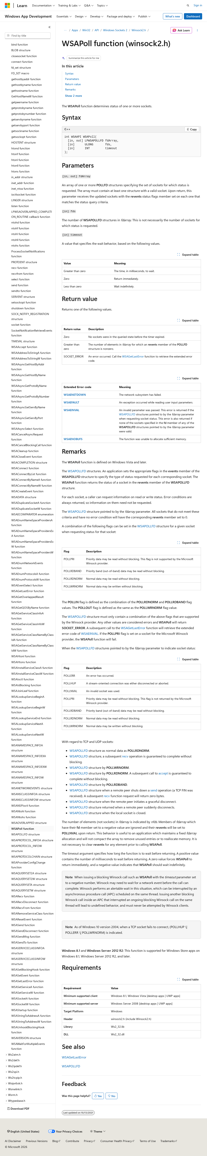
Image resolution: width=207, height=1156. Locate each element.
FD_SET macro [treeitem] (20, 73)
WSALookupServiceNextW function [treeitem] (27, 737)
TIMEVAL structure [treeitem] (23, 341)
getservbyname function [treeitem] (26, 119)
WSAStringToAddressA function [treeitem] (31, 1016)
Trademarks (168, 1141)
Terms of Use (148, 1141)
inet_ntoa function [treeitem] (22, 188)
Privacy (88, 1141)
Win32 (86, 30)
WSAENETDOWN (75, 395)
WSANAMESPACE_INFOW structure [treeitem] (27, 779)
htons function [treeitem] (20, 171)
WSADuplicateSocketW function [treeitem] (31, 508)
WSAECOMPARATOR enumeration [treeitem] (32, 514)
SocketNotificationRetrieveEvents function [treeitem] (31, 333)
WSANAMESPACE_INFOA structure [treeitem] (27, 747)
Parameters (72, 79)
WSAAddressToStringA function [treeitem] (31, 353)
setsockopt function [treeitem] (23, 302)
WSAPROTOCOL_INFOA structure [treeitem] (32, 840)
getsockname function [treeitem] (25, 131)
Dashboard (193, 16)
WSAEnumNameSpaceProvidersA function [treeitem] (32, 522)
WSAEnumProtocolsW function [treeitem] (30, 579)
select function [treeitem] (20, 279)
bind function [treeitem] (19, 44)
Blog (55, 1141)
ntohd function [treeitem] (20, 222)
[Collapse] (49, 27)
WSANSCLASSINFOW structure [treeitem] (31, 800)
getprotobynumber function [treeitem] (28, 114)
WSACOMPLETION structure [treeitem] (29, 462)
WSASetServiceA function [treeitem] (27, 987)
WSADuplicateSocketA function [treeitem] (31, 503)
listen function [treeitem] (20, 206)
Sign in (198, 5)
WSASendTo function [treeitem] (24, 942)
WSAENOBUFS (73, 439)
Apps (75, 30)
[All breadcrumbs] (65, 30)
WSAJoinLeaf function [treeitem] (25, 691)
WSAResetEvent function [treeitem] (26, 919)
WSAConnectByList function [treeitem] (28, 474)
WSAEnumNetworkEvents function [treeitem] (27, 565)
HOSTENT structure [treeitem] (23, 142)
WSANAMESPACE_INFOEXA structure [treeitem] (28, 758)
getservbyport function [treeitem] (25, 125)
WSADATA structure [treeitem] (23, 497)
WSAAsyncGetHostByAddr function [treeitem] (27, 366)
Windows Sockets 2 (115, 30)
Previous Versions (37, 1141)
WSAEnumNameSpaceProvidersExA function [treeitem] (32, 533)
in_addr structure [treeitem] (22, 177)
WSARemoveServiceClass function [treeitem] (32, 913)
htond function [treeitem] (20, 148)
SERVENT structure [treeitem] (23, 297)
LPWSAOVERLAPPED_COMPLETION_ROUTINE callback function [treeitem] (31, 214)
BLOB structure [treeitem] (20, 50)
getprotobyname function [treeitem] (27, 108)
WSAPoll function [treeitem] (22, 829)
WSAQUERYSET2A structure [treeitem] (28, 873)
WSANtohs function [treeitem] (23, 817)
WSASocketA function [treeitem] (25, 998)
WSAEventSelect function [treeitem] (27, 585)
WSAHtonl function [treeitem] (23, 656)
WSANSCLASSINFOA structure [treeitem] (30, 794)
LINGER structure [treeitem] (22, 200)
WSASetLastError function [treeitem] (27, 981)
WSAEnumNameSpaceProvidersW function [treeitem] (32, 554)
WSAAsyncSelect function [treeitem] (27, 429)
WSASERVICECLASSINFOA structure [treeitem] (27, 950)
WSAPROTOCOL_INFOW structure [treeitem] (26, 848)
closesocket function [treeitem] (24, 56)
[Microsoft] (7, 5)
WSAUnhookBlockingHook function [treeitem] (27, 1029)
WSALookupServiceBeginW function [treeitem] (28, 709)
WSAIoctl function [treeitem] (22, 679)
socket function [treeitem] (21, 324)
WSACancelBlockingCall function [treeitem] (31, 445)
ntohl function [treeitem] (20, 234)
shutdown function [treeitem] (23, 308)
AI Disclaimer (13, 1141)
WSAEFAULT (71, 402)
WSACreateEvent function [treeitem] (27, 491)
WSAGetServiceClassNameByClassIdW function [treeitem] (32, 647)
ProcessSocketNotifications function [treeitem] (28, 253)
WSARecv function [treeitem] (22, 896)
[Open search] (188, 5)
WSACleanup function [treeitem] (25, 451)
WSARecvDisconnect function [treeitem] (29, 902)
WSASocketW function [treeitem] (25, 1004)
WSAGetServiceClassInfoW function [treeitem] (27, 626)
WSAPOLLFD (127, 414)
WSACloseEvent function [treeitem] (26, 456)
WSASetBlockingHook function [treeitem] (30, 969)
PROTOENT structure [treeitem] (24, 262)
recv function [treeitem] (19, 268)
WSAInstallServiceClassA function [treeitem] (32, 668)
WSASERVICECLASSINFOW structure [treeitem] (28, 961)
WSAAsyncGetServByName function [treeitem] (28, 409)
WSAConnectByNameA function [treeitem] (31, 480)
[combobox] (28, 35)
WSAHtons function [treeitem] (23, 662)
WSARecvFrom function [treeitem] (26, 908)
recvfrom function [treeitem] (22, 273)
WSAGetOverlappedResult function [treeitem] (27, 599)
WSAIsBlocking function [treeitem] (26, 685)
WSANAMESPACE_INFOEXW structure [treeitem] (29, 769)
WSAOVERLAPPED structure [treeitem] (28, 823)
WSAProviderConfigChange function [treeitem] (28, 864)
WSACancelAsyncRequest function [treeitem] (27, 436)
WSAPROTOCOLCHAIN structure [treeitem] (31, 856)
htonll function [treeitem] (20, 165)
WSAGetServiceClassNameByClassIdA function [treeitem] (32, 637)
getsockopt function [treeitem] (23, 137)
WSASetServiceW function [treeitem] (27, 992)
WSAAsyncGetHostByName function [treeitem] (28, 377)
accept (163, 773)
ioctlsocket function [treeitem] (23, 194)
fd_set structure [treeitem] (21, 67)
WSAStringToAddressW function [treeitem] (31, 1021)
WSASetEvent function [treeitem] (25, 975)
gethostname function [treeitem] (25, 91)
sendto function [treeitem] (21, 291)
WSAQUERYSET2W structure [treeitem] (29, 879)
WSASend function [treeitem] (23, 925)
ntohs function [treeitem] (20, 245)
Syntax (69, 73)
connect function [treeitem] (22, 62)
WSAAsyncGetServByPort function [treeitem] (27, 420)
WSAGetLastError (133, 356)
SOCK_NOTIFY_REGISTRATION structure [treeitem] (30, 316)
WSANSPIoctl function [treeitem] (25, 805)
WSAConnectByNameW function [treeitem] (31, 485)
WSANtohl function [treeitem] (23, 811)
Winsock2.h (139, 30)
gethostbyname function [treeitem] (26, 85)
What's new (172, 16)
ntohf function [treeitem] (20, 228)
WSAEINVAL (71, 410)
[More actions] (197, 30)
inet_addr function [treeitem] (22, 183)
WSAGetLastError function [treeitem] (27, 591)
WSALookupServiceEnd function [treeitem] (31, 718)
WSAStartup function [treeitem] (24, 1010)
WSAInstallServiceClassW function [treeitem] (32, 673)
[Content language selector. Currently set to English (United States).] (23, 1131)
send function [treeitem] (19, 285)
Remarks (70, 89)
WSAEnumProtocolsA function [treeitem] (30, 574)
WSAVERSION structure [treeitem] (26, 1038)
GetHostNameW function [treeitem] (27, 96)
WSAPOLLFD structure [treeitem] (25, 834)
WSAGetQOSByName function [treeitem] (30, 607)
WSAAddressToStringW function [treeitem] (31, 358)
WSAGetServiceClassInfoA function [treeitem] (27, 615)
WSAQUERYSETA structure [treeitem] (27, 885)
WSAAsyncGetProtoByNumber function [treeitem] (30, 399)
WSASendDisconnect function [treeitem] (30, 931)
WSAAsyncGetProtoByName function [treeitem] (28, 388)
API (97, 30)
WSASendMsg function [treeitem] (25, 936)
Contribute (72, 1141)
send (153, 790)
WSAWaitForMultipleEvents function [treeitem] (28, 1046)
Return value (73, 84)
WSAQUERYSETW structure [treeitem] (28, 890)
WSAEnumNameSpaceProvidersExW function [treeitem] (32, 544)
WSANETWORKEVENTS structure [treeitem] (31, 788)
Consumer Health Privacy (116, 1141)
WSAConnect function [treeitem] (25, 468)
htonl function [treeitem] (20, 160)
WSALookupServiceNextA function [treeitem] (27, 726)
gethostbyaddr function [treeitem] (26, 79)
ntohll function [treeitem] (20, 240)
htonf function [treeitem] (20, 154)
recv (125, 756)
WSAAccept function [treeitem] (24, 347)
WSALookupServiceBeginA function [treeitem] (27, 699)
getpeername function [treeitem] (25, 102)
